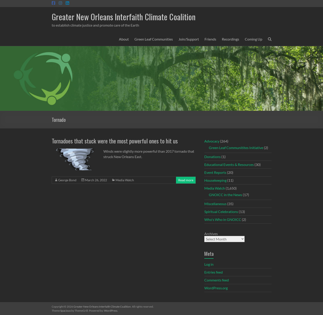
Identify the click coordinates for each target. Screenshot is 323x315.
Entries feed (213, 272)
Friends (210, 39)
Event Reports (215, 172)
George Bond (67, 180)
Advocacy (211, 141)
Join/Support (188, 39)
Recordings (230, 39)
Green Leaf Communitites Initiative (236, 147)
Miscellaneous (215, 204)
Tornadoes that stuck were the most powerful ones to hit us (115, 140)
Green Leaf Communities (153, 39)
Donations (212, 156)
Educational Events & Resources (229, 164)
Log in (209, 264)
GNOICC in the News (225, 195)
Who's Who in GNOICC (222, 219)
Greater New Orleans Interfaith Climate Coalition (124, 17)
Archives (211, 233)
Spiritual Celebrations (221, 211)
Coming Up (253, 39)
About (124, 39)
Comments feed (216, 280)
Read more (185, 180)
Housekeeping (215, 180)
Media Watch (125, 180)
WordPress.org (216, 288)
